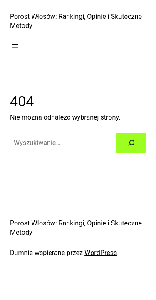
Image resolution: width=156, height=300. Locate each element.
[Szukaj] (131, 142)
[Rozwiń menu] (15, 46)
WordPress (100, 253)
